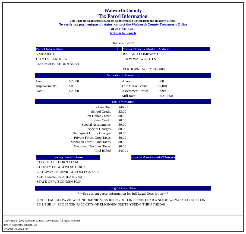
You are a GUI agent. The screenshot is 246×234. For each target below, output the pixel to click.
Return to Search (123, 33)
